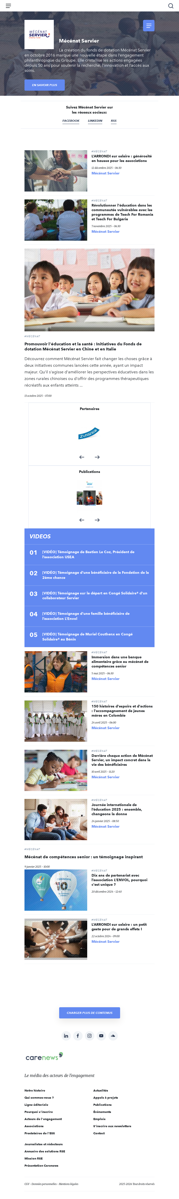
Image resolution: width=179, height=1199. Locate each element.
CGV (26, 1184)
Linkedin (95, 120)
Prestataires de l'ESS (39, 1133)
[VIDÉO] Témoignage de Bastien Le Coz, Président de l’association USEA (88, 554)
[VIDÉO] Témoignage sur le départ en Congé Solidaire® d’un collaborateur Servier (94, 595)
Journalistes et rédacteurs (43, 1144)
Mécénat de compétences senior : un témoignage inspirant (83, 856)
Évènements (102, 1112)
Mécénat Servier (106, 173)
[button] (81, 457)
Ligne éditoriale (36, 1105)
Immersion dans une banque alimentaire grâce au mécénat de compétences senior (120, 661)
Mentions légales (68, 1184)
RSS (114, 120)
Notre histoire (34, 1090)
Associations (34, 1126)
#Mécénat (99, 151)
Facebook (70, 120)
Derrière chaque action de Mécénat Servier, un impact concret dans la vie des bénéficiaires (122, 760)
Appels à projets (105, 1097)
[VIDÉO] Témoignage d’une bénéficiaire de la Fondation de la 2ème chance (95, 575)
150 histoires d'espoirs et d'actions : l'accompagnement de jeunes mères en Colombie (122, 710)
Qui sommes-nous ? (39, 1097)
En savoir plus (44, 85)
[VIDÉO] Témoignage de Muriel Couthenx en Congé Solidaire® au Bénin (87, 636)
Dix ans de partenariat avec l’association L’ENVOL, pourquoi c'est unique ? (119, 880)
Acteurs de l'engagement (43, 1119)
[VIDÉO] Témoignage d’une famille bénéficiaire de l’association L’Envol (86, 616)
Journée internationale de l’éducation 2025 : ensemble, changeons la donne (117, 809)
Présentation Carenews (41, 1165)
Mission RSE (33, 1158)
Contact (99, 1133)
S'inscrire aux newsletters (112, 1126)
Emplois (99, 1119)
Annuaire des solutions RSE (44, 1151)
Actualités (100, 1090)
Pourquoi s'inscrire (38, 1112)
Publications (102, 1105)
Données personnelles (44, 1184)
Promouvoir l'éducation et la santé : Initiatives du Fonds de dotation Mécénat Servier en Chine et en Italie (83, 346)
